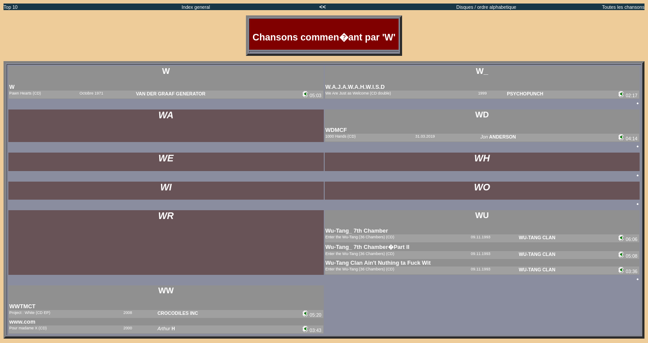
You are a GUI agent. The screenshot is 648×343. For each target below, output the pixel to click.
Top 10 (11, 7)
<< (323, 7)
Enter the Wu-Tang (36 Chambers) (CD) (360, 237)
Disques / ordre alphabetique (486, 7)
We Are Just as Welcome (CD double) (358, 93)
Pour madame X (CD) (28, 328)
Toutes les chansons (623, 7)
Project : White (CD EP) (29, 312)
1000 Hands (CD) (341, 136)
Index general (196, 7)
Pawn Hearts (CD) (25, 93)
